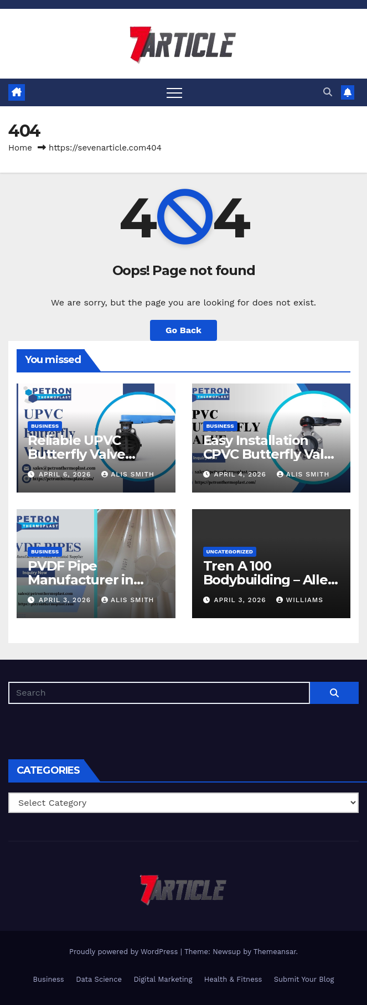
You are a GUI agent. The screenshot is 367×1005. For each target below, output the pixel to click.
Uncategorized (230, 551)
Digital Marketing (162, 979)
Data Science (99, 979)
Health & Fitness (233, 979)
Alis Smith (127, 474)
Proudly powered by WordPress (124, 951)
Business (45, 426)
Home (20, 148)
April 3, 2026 (66, 600)
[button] (327, 92)
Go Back (183, 330)
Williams (299, 600)
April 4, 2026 (241, 474)
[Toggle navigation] (174, 92)
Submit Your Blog (304, 979)
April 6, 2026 (66, 474)
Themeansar (275, 951)
